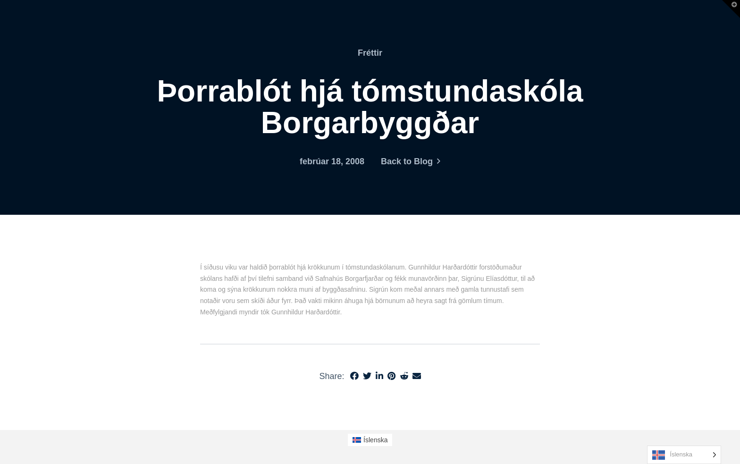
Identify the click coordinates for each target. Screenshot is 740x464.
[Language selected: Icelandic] (684, 455)
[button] (731, 9)
